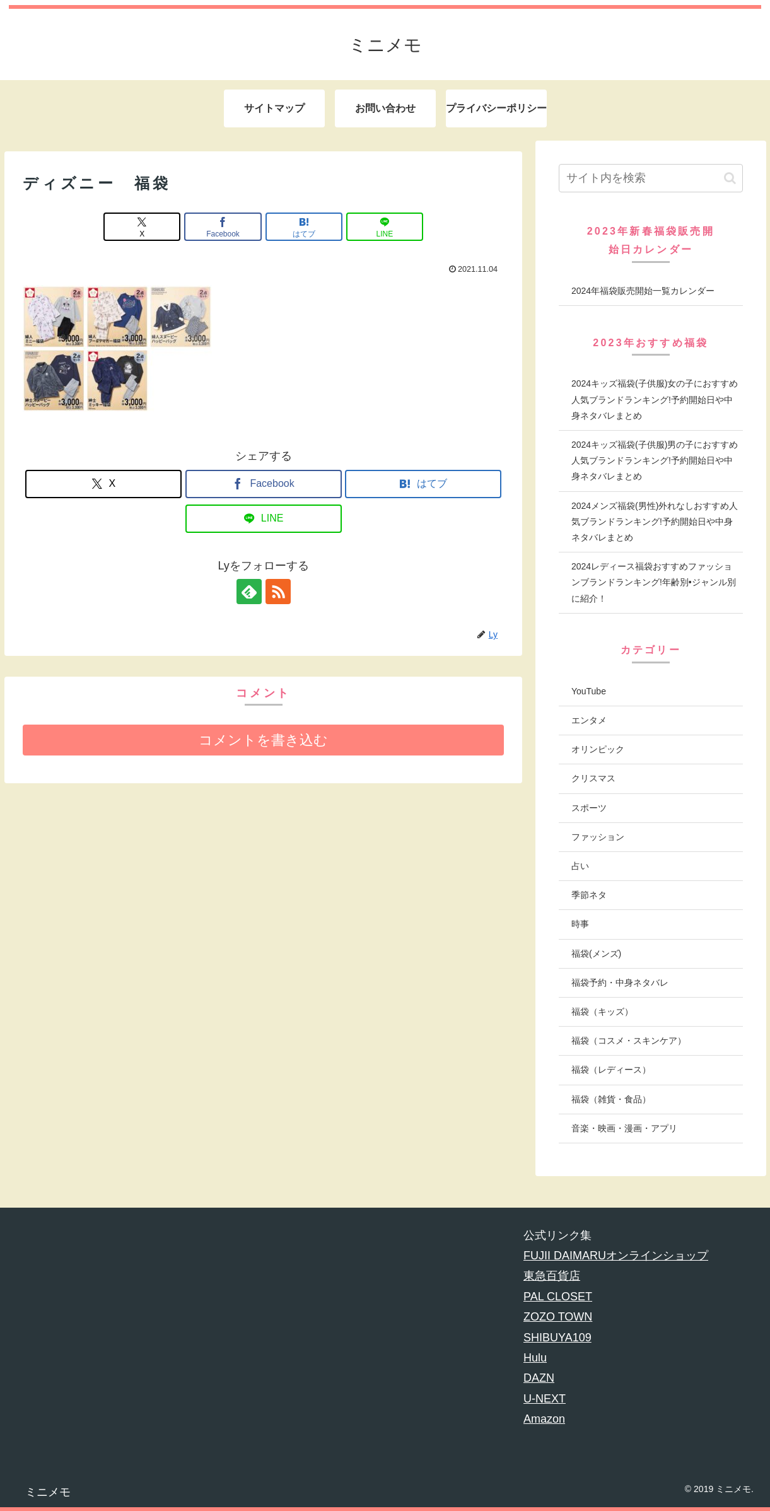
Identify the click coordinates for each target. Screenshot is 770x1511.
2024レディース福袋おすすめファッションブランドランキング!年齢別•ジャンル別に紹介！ (653, 582)
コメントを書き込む (263, 740)
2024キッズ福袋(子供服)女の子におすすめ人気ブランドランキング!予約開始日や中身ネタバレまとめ (654, 399)
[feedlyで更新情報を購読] (249, 591)
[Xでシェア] (141, 227)
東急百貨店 (551, 1275)
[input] (651, 178)
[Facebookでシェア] (222, 227)
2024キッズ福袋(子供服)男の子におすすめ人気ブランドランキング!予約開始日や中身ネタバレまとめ (654, 460)
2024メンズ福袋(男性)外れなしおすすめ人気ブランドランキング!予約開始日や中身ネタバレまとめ (654, 521)
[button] (730, 178)
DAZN (538, 1378)
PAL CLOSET (557, 1296)
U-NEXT (544, 1398)
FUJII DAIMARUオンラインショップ (615, 1255)
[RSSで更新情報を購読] (278, 591)
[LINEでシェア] (384, 227)
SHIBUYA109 (557, 1337)
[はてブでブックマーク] (303, 227)
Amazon (544, 1419)
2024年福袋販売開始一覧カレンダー (643, 291)
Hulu (535, 1357)
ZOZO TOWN (557, 1316)
